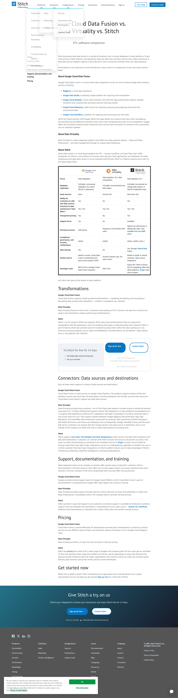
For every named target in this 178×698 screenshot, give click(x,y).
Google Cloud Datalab (72, 100)
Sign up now (103, 577)
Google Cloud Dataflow (72, 114)
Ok (82, 682)
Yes (128, 216)
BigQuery (67, 91)
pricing (70, 551)
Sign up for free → (114, 347)
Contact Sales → (138, 347)
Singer (142, 270)
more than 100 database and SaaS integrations (91, 437)
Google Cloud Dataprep (73, 107)
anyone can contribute (137, 506)
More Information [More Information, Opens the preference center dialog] (82, 688)
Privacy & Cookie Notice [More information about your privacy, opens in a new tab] (19, 690)
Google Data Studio (71, 95)
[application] (171, 691)
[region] (51, 685)
